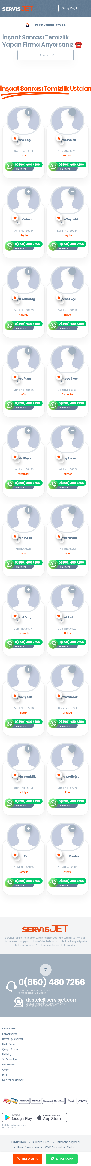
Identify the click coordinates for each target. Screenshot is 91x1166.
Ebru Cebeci (23, 220)
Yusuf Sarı (23, 379)
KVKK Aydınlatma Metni (59, 1147)
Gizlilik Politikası (41, 1142)
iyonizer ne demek (12, 1080)
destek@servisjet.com (52, 1000)
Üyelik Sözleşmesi (28, 1147)
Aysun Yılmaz (67, 538)
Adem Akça (67, 299)
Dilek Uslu (67, 618)
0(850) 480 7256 (51, 982)
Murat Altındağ (23, 299)
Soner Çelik (23, 697)
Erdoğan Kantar (68, 856)
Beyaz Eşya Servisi (12, 1039)
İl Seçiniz (46, 55)
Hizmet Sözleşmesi (68, 1142)
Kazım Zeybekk (67, 220)
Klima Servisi (9, 1028)
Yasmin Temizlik (23, 777)
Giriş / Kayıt (69, 8)
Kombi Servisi (10, 1033)
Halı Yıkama (8, 1064)
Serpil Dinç (23, 618)
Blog (4, 1074)
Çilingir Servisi (10, 1049)
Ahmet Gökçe (67, 379)
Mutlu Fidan (23, 856)
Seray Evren (67, 458)
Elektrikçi (6, 1054)
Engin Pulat (23, 538)
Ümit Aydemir (67, 697)
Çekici (5, 1069)
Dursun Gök (67, 140)
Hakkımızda (18, 1142)
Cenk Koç (23, 140)
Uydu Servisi (9, 1044)
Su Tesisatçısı (9, 1059)
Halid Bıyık (23, 458)
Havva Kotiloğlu (67, 777)
